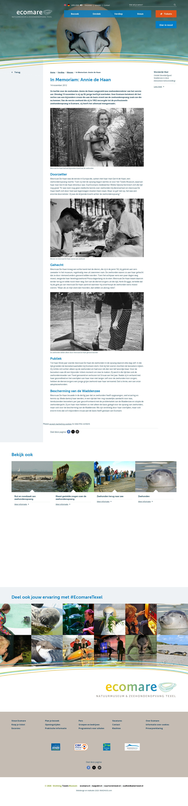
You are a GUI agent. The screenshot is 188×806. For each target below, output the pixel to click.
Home (52, 72)
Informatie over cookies (157, 730)
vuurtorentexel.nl (112, 791)
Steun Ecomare (19, 726)
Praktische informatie (56, 733)
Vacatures (117, 726)
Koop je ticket (18, 730)
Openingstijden (52, 730)
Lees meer (158, 86)
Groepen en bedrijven (89, 730)
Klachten (116, 733)
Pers (81, 726)
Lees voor (76, 5)
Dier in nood (166, 25)
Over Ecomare (152, 726)
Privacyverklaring (154, 733)
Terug (17, 72)
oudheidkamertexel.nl (133, 791)
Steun (140, 13)
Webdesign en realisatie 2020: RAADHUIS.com (94, 796)
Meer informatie (20, 504)
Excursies (88, 5)
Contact (107, 5)
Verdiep (118, 13)
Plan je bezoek (52, 726)
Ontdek (97, 13)
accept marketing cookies (60, 424)
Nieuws (70, 72)
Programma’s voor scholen (91, 733)
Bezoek (75, 13)
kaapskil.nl (96, 791)
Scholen (98, 5)
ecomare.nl (84, 791)
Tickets (168, 13)
